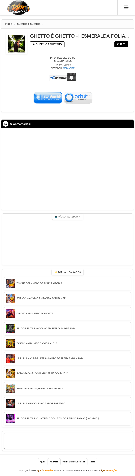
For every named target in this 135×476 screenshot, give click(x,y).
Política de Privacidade (73, 461)
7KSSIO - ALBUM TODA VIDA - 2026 (37, 343)
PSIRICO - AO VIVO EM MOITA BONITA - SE (41, 298)
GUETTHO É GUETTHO (47, 44)
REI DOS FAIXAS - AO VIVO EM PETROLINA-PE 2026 (46, 328)
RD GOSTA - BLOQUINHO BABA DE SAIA (40, 388)
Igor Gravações (109, 470)
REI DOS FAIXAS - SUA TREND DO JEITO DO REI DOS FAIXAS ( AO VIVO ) (58, 418)
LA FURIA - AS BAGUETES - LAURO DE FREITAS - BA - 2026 (50, 358)
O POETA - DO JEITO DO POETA (35, 313)
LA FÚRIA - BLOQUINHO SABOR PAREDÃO (41, 403)
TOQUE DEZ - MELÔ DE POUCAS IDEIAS (39, 283)
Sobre (92, 461)
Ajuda (43, 461)
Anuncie (54, 461)
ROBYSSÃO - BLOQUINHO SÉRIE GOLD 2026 (42, 373)
